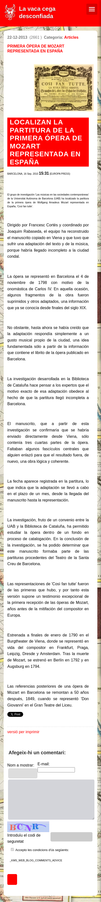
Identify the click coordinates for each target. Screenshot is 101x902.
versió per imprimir (23, 732)
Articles (71, 37)
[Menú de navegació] (91, 9)
